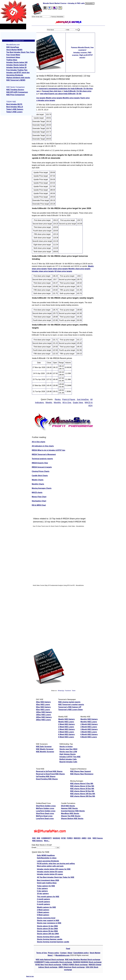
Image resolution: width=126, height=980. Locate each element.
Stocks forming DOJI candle (48, 937)
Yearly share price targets (57, 269)
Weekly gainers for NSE (46, 907)
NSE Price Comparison (15, 95)
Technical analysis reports (42, 459)
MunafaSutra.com (62, 955)
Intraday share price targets (43, 271)
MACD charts (37, 492)
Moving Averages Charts (41, 488)
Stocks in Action (66, 746)
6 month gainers (43, 904)
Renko (58, 399)
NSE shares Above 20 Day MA (82, 789)
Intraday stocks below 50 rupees (50, 872)
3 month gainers (43, 902)
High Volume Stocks (67, 754)
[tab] (45, 7)
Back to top (30, 976)
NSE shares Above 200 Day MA (82, 796)
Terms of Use (41, 953)
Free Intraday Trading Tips (16, 70)
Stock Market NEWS (14, 50)
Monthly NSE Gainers (89, 719)
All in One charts (38, 442)
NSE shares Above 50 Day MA (82, 791)
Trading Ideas (11, 60)
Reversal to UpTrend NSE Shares (49, 771)
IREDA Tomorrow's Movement (44, 454)
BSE (38, 838)
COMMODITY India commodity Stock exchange (53, 962)
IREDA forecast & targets (42, 467)
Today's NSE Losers (14, 112)
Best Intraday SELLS (14, 107)
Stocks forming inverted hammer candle (53, 942)
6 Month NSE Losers (89, 737)
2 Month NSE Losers (89, 727)
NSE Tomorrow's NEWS (15, 80)
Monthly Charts (38, 484)
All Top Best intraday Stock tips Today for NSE (55, 877)
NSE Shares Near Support (80, 771)
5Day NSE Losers (43, 709)
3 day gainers (42, 888)
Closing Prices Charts (40, 471)
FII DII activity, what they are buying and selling (56, 863)
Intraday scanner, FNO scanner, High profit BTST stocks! (82, 55)
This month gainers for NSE (48, 896)
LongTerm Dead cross (45, 818)
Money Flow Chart (39, 497)
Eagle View (78, 402)
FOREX (70, 838)
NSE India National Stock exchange (50, 959)
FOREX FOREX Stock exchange (75, 965)
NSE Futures (98, 838)
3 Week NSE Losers (66, 732)
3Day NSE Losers (43, 704)
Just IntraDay (83, 399)
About (69, 953)
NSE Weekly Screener (44, 749)
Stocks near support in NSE (48, 920)
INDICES (77, 838)
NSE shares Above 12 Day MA (82, 786)
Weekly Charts (37, 480)
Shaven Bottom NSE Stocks (72, 818)
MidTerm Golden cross (45, 808)
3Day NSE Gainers (43, 702)
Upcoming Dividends (14, 75)
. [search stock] (78, 30)
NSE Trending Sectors (15, 90)
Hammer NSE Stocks (69, 808)
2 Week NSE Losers (66, 727)
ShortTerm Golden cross (46, 806)
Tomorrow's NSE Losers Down (70, 709)
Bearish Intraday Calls (68, 762)
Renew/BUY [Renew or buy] (90, 3)
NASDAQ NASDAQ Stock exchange (87, 962)
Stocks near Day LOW (68, 752)
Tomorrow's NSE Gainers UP (69, 707)
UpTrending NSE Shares (45, 776)
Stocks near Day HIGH (68, 749)
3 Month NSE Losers (89, 732)
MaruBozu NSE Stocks (70, 813)
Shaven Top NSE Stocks (70, 816)
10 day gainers (43, 893)
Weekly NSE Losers (66, 722)
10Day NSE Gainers (44, 712)
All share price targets (63, 271)
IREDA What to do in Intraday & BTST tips (48, 450)
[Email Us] (54, 7)
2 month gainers (43, 899)
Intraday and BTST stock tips (18, 72)
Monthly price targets (71, 98)
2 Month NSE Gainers (89, 724)
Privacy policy (53, 953)
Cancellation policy (81, 953)
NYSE (63, 838)
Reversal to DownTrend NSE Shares (50, 774)
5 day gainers (42, 891)
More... (47, 841)
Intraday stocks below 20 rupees (50, 874)
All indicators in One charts (43, 446)
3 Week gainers (43, 912)
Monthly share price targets (79, 269)
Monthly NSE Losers (89, 722)
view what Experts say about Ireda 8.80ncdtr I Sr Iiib (60, 94)
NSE (34, 838)
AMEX (84, 838)
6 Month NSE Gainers (89, 734)
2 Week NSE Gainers (66, 724)
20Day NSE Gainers (44, 717)
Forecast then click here (52, 91)
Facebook (68, 690)
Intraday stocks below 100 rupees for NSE (54, 869)
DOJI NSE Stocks (68, 806)
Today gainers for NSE (46, 886)
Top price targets (39, 98)
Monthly (57, 402)
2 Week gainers (43, 910)
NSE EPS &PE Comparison (17, 92)
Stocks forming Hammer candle (49, 939)
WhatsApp (61, 690)
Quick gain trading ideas (47, 883)
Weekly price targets (54, 98)
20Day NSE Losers (43, 720)
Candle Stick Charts (40, 475)
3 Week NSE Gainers (66, 729)
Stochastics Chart (39, 501)
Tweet (73, 690)
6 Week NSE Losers (66, 737)
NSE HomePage (12, 47)
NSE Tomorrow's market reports (71, 704)
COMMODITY (46, 838)
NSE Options (37, 841)
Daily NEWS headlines (46, 855)
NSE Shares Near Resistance (81, 774)
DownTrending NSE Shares (47, 779)
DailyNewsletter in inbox (47, 858)
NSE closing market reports (69, 702)
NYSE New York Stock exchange (48, 965)
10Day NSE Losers (43, 715)
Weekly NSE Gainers (66, 719)
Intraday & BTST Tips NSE (69, 757)
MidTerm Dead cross (44, 816)
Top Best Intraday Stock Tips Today (20, 52)
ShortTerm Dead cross (45, 813)
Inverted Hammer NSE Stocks (73, 811)
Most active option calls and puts (50, 866)
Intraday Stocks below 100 (16, 62)
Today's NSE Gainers (14, 109)
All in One (67, 402)
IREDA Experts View (40, 463)
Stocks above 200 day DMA (48, 934)
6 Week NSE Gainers (66, 734)
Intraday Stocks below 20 (16, 67)
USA (89, 838)
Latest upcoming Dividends (48, 861)
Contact (63, 953)
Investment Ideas (13, 57)
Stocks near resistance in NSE (49, 923)
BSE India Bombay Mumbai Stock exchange (82, 959)
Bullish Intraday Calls (68, 759)
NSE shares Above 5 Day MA (81, 783)
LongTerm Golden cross (45, 811)
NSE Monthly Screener (45, 752)
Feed (68, 948)
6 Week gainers (43, 915)
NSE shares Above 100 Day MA (82, 794)
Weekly (49, 402)
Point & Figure (69, 399)
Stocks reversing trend (46, 918)
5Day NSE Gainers (43, 707)
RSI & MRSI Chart (39, 505)
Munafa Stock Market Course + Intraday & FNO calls (64, 3)
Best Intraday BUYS (14, 104)
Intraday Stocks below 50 (16, 65)
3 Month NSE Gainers (89, 729)
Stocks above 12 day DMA (47, 926)
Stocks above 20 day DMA (47, 928)
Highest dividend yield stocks (18, 77)
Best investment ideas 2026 (48, 880)
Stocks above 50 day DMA (47, 931)
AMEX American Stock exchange (71, 967)
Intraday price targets (46, 100)
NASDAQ (56, 838)
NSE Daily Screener (44, 746)
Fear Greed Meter (13, 55)
